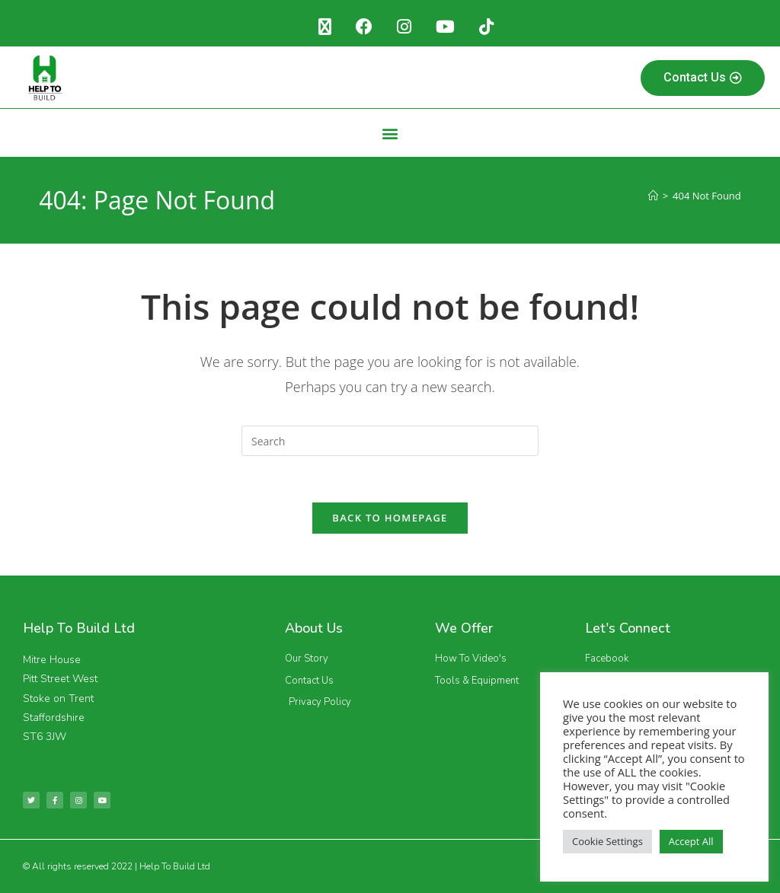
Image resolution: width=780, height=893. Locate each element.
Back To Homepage (389, 518)
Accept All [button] (691, 841)
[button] (390, 132)
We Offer (464, 628)
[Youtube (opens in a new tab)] (445, 26)
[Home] (653, 196)
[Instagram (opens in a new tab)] (404, 26)
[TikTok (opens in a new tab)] (486, 26)
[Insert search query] (390, 441)
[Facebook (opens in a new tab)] (364, 26)
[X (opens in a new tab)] (325, 26)
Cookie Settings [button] (607, 841)
